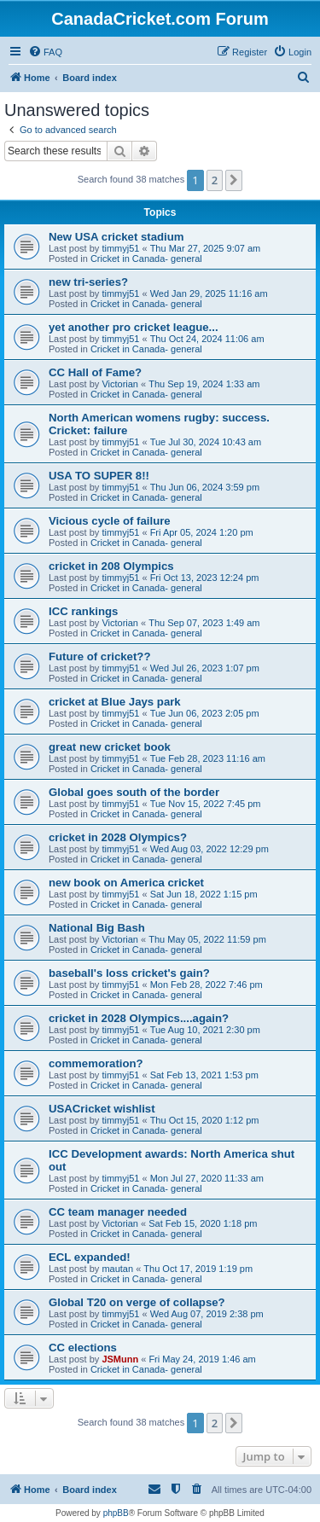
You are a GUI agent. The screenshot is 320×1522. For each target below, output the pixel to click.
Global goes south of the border (134, 792)
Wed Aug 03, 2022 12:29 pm (209, 849)
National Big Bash (97, 927)
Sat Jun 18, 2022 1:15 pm (204, 894)
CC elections (83, 1347)
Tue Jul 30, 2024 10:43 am (205, 442)
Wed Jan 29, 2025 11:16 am (209, 293)
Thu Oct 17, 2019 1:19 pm (198, 1268)
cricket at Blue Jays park (115, 701)
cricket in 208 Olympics (111, 566)
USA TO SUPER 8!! (99, 475)
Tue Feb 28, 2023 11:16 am (207, 758)
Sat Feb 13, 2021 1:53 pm (204, 1075)
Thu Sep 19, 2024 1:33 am (203, 384)
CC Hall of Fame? (95, 372)
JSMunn (120, 1359)
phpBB (116, 1513)
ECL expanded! (90, 1257)
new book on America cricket (126, 882)
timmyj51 (120, 248)
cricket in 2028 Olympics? (118, 837)
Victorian (120, 384)
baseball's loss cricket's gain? (129, 973)
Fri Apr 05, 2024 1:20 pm (201, 532)
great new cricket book (110, 747)
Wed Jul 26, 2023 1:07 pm (204, 668)
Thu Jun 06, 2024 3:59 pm (204, 487)
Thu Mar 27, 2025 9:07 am (205, 248)
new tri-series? (88, 282)
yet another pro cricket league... (133, 327)
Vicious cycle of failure (110, 520)
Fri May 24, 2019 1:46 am (201, 1359)
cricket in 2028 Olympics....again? (139, 1018)
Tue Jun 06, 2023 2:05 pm (204, 713)
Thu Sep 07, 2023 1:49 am (203, 623)
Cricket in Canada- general (146, 258)
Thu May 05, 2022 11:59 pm (207, 939)
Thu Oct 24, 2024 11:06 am (207, 339)
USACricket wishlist (102, 1108)
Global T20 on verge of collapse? (137, 1302)
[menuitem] (45, 52)
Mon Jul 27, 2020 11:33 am (207, 1178)
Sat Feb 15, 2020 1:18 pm (202, 1223)
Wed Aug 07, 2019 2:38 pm (207, 1314)
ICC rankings (83, 611)
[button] (233, 180)
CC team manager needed (118, 1211)
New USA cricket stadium (116, 236)
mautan (117, 1268)
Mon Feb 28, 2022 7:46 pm (206, 984)
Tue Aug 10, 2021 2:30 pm (205, 1030)
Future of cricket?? (99, 656)
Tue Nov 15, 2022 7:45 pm (205, 804)
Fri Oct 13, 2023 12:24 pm (204, 577)
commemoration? (96, 1063)
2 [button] (215, 180)
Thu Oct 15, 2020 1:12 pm (204, 1120)
